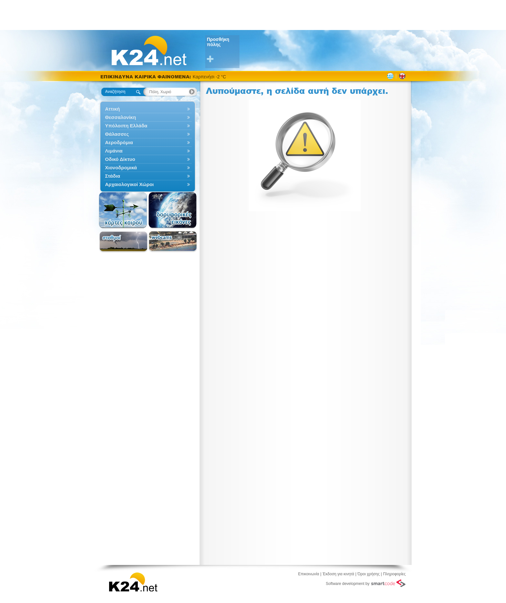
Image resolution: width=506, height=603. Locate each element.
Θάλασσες (147, 134)
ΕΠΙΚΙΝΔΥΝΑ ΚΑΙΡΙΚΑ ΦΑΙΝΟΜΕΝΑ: (146, 77)
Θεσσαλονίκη (147, 117)
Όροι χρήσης (369, 574)
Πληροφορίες (394, 574)
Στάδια (147, 176)
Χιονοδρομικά (147, 167)
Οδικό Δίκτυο (147, 159)
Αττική (147, 109)
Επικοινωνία (308, 574)
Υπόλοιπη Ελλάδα (147, 126)
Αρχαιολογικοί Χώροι (147, 184)
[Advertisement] (253, 14)
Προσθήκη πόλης (223, 50)
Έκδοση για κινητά (338, 574)
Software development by (366, 583)
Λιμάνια (147, 151)
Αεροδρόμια (147, 142)
